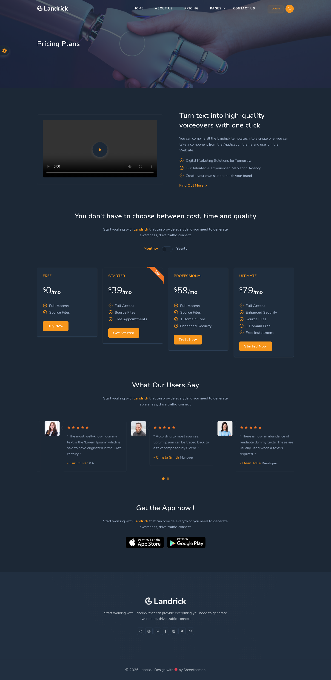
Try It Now (188, 339)
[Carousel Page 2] (168, 478)
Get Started (123, 333)
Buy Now (56, 326)
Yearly (181, 248)
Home (138, 8)
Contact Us (244, 8)
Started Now (255, 346)
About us (164, 8)
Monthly (151, 248)
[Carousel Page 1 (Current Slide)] (163, 478)
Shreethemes (194, 669)
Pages (216, 8)
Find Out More (193, 185)
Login (276, 8)
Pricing (191, 8)
